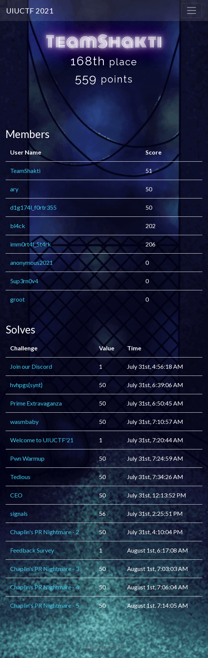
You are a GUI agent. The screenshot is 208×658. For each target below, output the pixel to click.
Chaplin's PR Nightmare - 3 (44, 568)
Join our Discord (31, 366)
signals (19, 513)
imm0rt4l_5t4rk (30, 244)
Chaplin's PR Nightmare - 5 (44, 605)
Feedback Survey (32, 550)
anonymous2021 (31, 262)
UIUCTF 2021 (30, 10)
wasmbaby (24, 421)
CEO (16, 495)
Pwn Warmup (27, 458)
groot (17, 299)
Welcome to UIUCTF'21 (41, 439)
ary (14, 188)
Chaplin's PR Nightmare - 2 (44, 531)
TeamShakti (25, 170)
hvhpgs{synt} (26, 384)
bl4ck (17, 225)
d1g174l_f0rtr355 (33, 207)
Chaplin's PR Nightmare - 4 (44, 586)
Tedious (20, 476)
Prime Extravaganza (36, 403)
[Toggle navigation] (191, 10)
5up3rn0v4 (24, 280)
